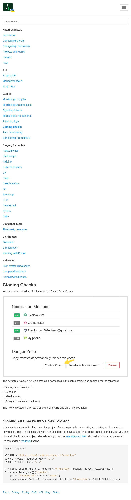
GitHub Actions (11, 183)
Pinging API (9, 75)
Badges (7, 57)
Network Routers (12, 167)
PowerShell (9, 205)
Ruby (6, 216)
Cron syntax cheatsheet (16, 266)
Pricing (25, 492)
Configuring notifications (16, 46)
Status (56, 492)
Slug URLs (9, 86)
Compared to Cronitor (15, 277)
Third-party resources (15, 229)
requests (26, 441)
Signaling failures (12, 110)
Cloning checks (12, 126)
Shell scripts (9, 156)
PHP (5, 200)
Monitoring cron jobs (14, 99)
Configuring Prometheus (16, 137)
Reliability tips (10, 150)
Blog (47, 492)
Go (4, 189)
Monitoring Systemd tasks (17, 104)
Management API (12, 81)
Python (7, 211)
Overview (8, 242)
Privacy (16, 492)
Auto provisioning (12, 132)
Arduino (7, 161)
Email (6, 178)
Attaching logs (11, 121)
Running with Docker (14, 253)
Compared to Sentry (14, 271)
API (41, 492)
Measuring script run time (17, 115)
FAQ (5, 62)
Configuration (10, 247)
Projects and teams (14, 51)
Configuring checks (14, 40)
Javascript (8, 194)
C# (4, 172)
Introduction (9, 35)
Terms (6, 492)
